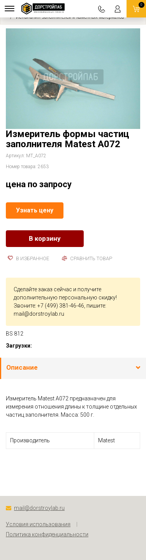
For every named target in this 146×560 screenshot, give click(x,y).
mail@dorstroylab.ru (39, 314)
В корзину (45, 238)
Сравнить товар (87, 258)
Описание (22, 367)
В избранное (28, 258)
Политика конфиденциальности (47, 534)
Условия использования (38, 524)
